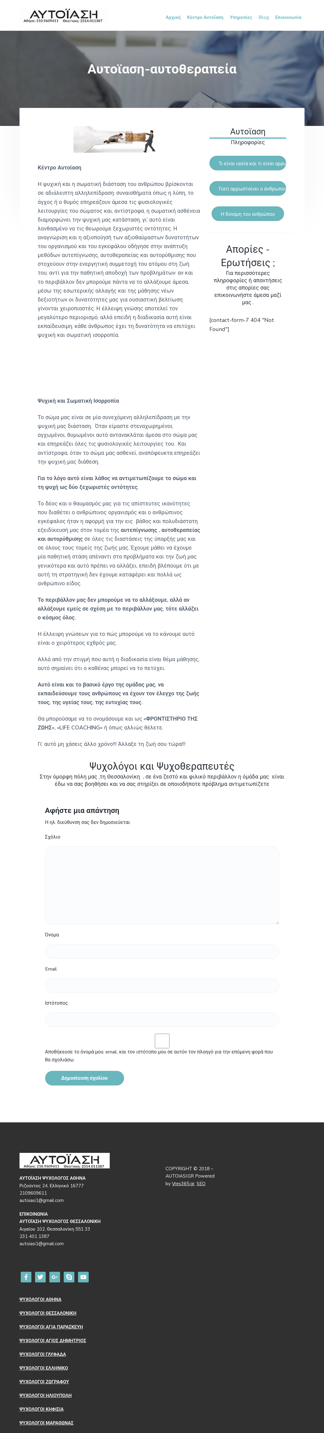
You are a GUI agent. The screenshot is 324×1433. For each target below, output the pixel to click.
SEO (201, 1184)
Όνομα (52, 935)
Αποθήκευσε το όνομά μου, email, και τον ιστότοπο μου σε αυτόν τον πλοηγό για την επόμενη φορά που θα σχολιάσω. (159, 1056)
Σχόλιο (52, 837)
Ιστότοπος (56, 1003)
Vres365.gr (183, 1184)
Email (51, 969)
